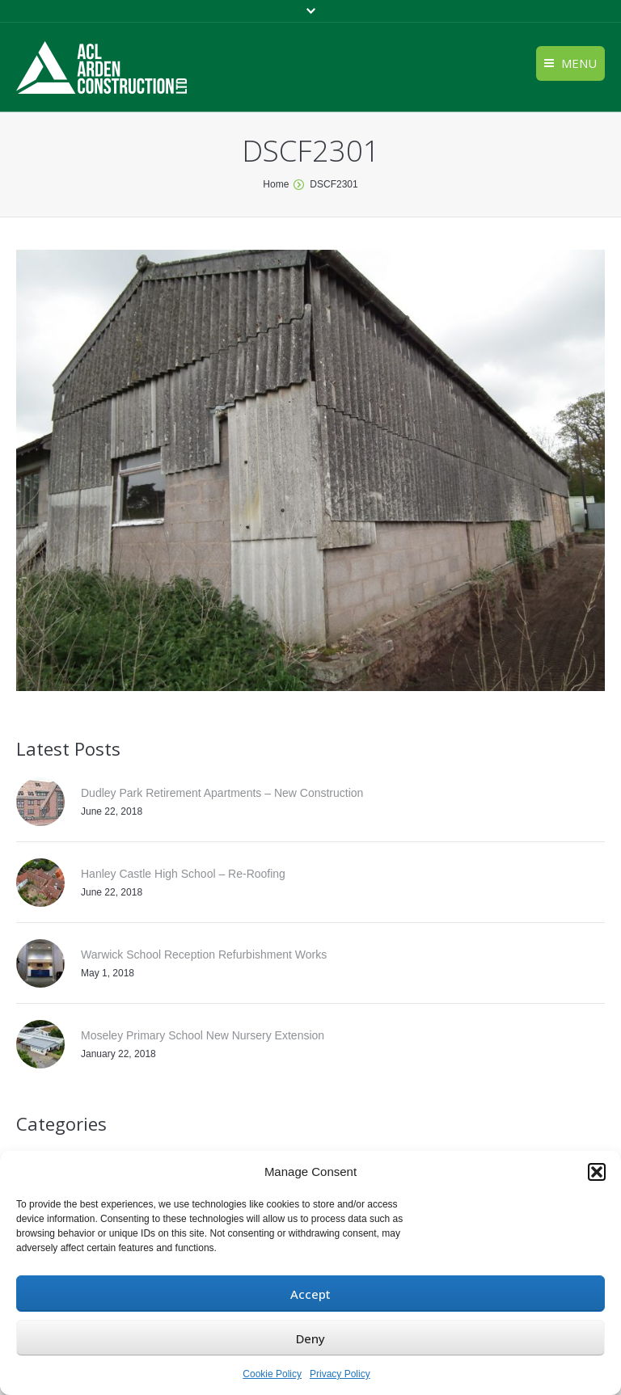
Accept (310, 1294)
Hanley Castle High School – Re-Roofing (183, 873)
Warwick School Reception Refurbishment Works (204, 954)
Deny (310, 1338)
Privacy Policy (340, 1374)
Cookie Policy (272, 1374)
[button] (597, 1172)
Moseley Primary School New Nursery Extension (202, 1035)
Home (276, 184)
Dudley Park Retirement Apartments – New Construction (222, 792)
